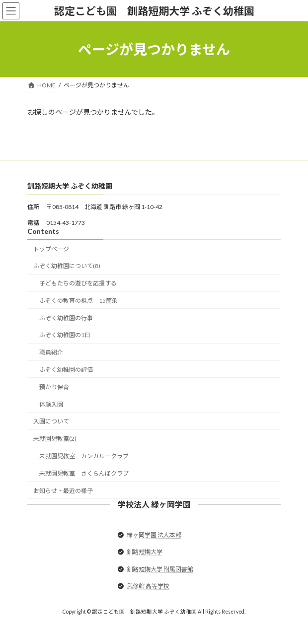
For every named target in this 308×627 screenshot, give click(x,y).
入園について (51, 421)
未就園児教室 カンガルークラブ (84, 456)
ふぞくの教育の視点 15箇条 (78, 300)
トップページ (51, 249)
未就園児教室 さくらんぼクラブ (84, 473)
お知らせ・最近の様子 (63, 490)
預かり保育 (54, 387)
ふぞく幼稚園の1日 (64, 335)
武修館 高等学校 (148, 586)
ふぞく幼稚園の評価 (66, 369)
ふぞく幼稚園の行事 (66, 318)
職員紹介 (51, 352)
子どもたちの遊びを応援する (78, 283)
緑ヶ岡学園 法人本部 (154, 535)
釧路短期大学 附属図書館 (160, 569)
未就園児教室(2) (55, 438)
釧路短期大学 (144, 552)
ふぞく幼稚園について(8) (66, 266)
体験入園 (51, 404)
